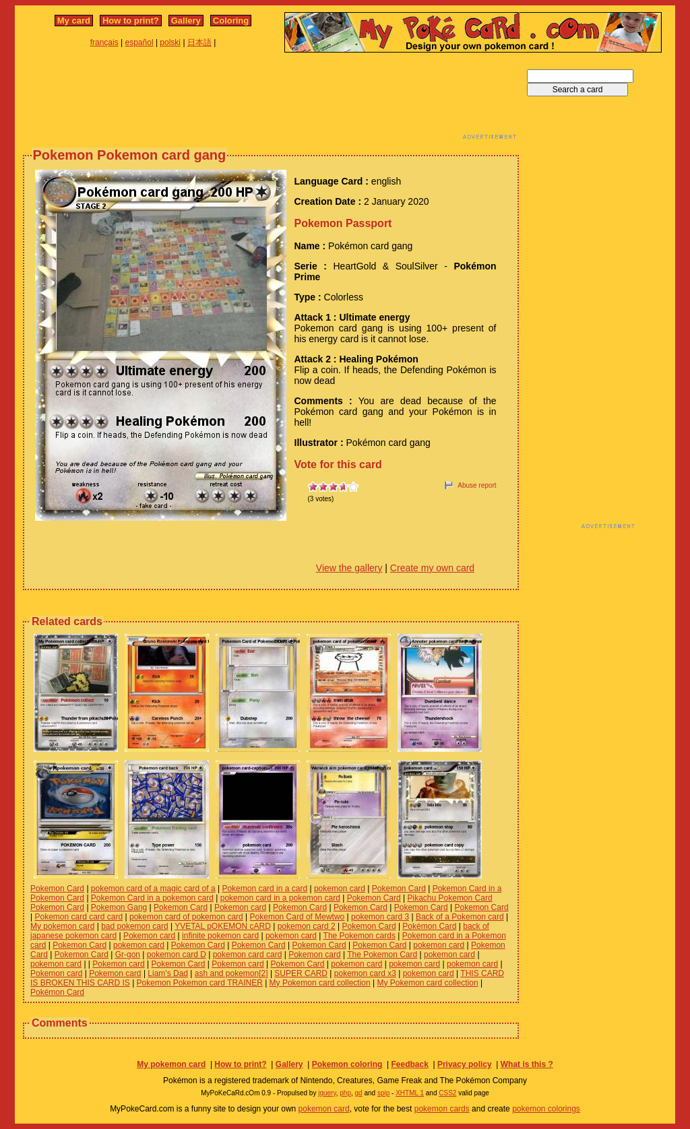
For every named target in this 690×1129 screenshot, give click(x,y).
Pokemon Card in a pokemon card (152, 898)
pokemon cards (442, 1109)
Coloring (231, 20)
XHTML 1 (410, 1093)
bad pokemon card (134, 926)
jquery (327, 1093)
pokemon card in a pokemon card (280, 898)
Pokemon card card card (78, 917)
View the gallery (349, 567)
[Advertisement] (271, 99)
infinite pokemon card (220, 935)
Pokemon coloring (347, 1064)
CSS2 (447, 1093)
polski (170, 42)
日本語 (199, 42)
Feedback (409, 1064)
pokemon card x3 (365, 973)
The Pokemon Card (382, 954)
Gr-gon (127, 954)
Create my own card (432, 567)
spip (383, 1093)
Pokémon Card (429, 926)
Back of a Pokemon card (460, 917)
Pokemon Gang (119, 907)
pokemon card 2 (307, 926)
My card (73, 20)
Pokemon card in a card (264, 888)
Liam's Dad (168, 973)
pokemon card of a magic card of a (153, 888)
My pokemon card (62, 926)
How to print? (130, 20)
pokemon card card (247, 954)
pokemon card (339, 888)
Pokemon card (240, 907)
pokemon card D (176, 954)
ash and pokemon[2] (231, 973)
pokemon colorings (546, 1109)
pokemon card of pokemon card (186, 917)
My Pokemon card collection (320, 983)
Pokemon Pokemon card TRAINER (200, 983)
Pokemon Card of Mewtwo (297, 917)
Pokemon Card (57, 888)
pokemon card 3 (380, 917)
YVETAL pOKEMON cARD (223, 926)
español (139, 42)
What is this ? (527, 1064)
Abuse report (477, 485)
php (345, 1093)
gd (359, 1093)
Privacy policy (464, 1064)
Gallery (186, 20)
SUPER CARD (300, 973)
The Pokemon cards (359, 935)
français (104, 42)
